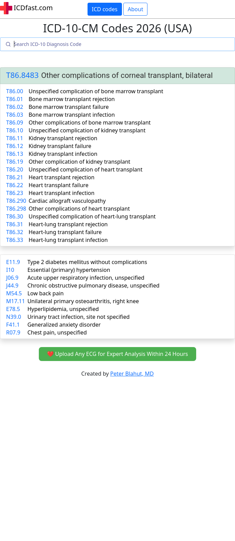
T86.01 (14, 99)
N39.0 (13, 317)
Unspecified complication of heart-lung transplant (92, 216)
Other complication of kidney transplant (79, 161)
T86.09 (14, 122)
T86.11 (14, 138)
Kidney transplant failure (60, 146)
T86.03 (14, 114)
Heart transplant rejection (61, 177)
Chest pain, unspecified (57, 332)
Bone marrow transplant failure (69, 107)
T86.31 (14, 224)
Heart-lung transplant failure (65, 232)
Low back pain (45, 293)
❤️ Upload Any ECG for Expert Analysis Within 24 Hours (117, 354)
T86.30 (14, 216)
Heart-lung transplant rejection (68, 224)
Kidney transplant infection (63, 154)
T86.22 (14, 185)
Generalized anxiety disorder (63, 324)
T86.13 (14, 154)
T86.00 (14, 91)
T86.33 (14, 240)
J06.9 (12, 277)
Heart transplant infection (61, 193)
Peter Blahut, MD (132, 373)
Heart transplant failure (59, 185)
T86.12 (14, 146)
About (135, 9)
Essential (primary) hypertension (68, 270)
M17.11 (15, 301)
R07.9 (13, 332)
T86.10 (14, 130)
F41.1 (13, 324)
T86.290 (16, 200)
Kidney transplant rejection (63, 138)
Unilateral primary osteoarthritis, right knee (83, 301)
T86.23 (14, 193)
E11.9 (13, 262)
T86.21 (14, 177)
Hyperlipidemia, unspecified (63, 309)
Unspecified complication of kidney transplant (87, 130)
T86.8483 (22, 75)
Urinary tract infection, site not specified (78, 317)
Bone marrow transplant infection (72, 114)
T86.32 (14, 232)
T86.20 (14, 169)
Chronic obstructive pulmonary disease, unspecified (93, 285)
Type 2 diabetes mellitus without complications (87, 262)
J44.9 (12, 285)
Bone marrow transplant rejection (72, 99)
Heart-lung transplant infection (68, 240)
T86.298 (16, 208)
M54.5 (14, 293)
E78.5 (13, 309)
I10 (10, 270)
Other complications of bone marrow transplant (90, 122)
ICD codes (105, 9)
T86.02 (14, 107)
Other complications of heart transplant (79, 208)
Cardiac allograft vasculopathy (67, 200)
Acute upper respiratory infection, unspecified (85, 277)
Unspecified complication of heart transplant (85, 169)
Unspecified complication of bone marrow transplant (96, 91)
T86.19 (14, 161)
